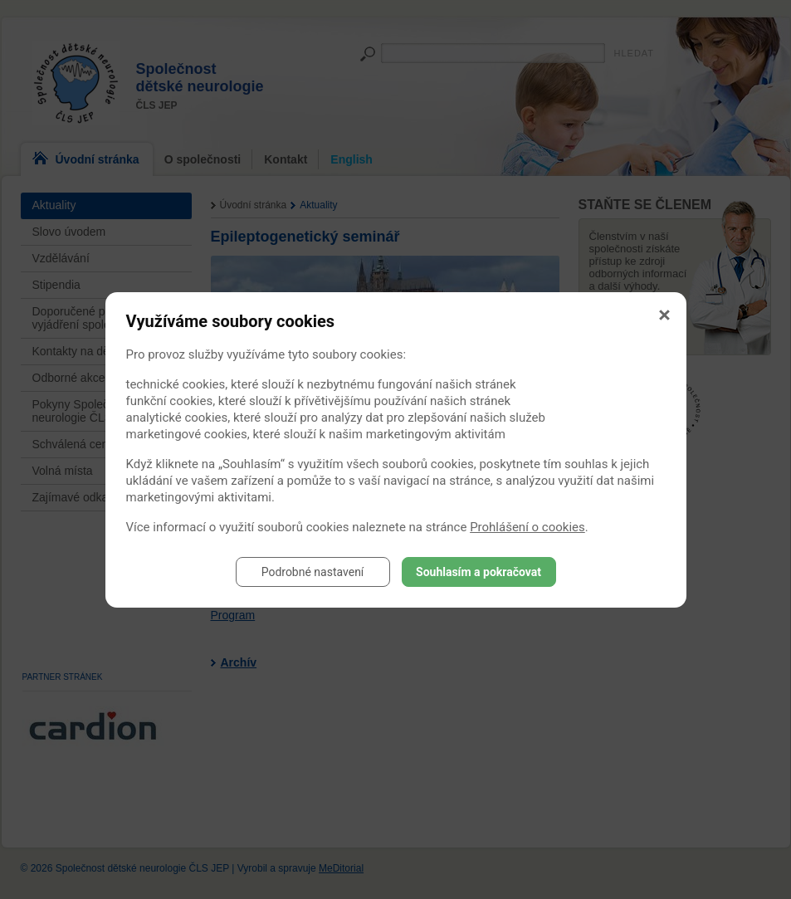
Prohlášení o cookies (527, 527)
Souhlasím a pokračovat (478, 572)
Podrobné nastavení (312, 572)
